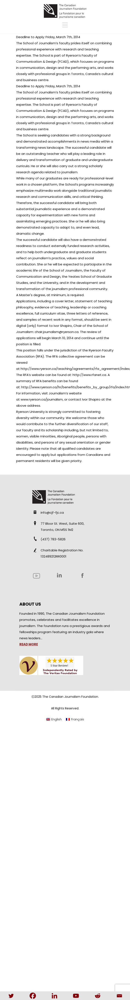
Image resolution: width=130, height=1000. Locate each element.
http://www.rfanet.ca (89, 375)
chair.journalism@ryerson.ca (57, 332)
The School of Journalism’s (37, 43)
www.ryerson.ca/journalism (42, 399)
